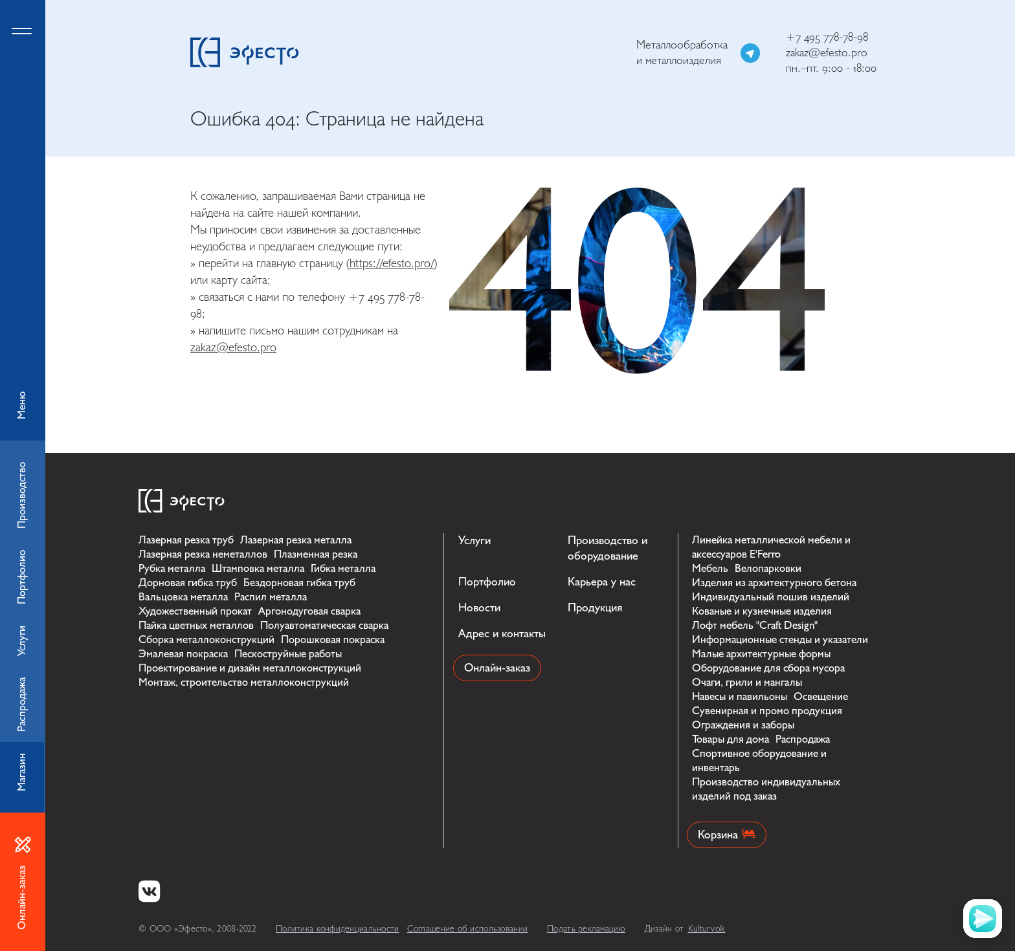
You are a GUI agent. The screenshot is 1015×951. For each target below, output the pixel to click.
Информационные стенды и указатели (780, 639)
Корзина (726, 834)
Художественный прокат (195, 611)
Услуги (474, 540)
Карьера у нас (602, 581)
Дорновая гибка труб (188, 582)
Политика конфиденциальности (337, 928)
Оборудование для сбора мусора (768, 668)
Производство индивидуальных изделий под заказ (766, 789)
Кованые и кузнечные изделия (762, 611)
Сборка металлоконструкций (206, 639)
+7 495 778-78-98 (827, 37)
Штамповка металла (258, 568)
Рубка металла (172, 568)
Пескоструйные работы (288, 654)
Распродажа (802, 739)
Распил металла (270, 597)
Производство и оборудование (607, 548)
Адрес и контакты (502, 633)
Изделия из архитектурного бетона (774, 582)
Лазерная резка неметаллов (203, 554)
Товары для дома (730, 739)
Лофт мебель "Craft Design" (755, 625)
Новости (479, 607)
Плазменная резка (315, 554)
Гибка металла (343, 568)
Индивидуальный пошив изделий (770, 597)
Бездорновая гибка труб (299, 582)
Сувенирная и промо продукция (767, 710)
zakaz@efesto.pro (826, 52)
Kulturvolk (707, 928)
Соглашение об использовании (467, 928)
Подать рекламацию (586, 928)
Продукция (595, 607)
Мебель (710, 568)
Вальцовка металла (183, 597)
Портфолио (487, 581)
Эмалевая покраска (183, 654)
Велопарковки (768, 568)
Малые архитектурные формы (761, 654)
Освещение (821, 696)
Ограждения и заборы (743, 725)
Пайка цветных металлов (196, 625)
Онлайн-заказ (497, 668)
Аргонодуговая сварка (309, 611)
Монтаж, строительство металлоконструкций (244, 682)
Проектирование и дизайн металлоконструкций (250, 668)
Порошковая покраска (333, 639)
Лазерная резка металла (295, 540)
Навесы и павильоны (739, 696)
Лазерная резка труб (186, 540)
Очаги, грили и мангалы (747, 682)
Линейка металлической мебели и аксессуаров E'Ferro (771, 547)
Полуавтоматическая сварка (324, 625)
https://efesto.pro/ (392, 263)
